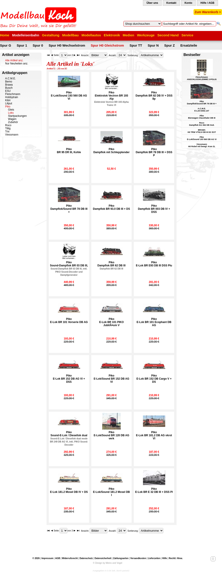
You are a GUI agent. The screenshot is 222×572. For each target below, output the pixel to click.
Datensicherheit (103, 558)
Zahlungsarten (120, 558)
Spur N (153, 45)
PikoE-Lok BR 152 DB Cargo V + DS (154, 378)
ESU (8, 91)
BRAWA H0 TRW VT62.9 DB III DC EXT (202, 131)
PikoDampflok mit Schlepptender (111, 151)
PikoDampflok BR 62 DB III (112, 265)
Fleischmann (12, 94)
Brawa (9, 84)
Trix (7, 131)
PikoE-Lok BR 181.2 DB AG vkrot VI (154, 435)
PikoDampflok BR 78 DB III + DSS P (154, 152)
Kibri (7, 100)
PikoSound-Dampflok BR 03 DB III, (69, 268)
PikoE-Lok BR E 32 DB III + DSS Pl (154, 490)
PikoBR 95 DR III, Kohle (69, 151)
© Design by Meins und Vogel (107, 563)
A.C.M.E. (10, 78)
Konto (188, 2)
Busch (8, 87)
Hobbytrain (11, 97)
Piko (7, 106)
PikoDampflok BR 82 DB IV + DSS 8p (154, 95)
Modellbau (70, 35)
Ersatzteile (188, 45)
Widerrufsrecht (70, 558)
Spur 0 (38, 45)
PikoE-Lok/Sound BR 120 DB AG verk (111, 435)
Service (187, 35)
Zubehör (13, 122)
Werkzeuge (146, 35)
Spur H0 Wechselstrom (67, 45)
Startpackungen (17, 115)
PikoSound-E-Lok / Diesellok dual (69, 438)
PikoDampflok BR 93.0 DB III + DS (111, 207)
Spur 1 (22, 45)
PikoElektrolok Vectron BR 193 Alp (111, 98)
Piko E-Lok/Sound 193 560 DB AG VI (202, 138)
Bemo (8, 81)
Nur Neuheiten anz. (16, 63)
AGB (57, 558)
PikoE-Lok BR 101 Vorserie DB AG (69, 320)
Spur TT (136, 45)
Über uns (152, 2)
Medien (128, 35)
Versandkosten (138, 558)
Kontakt (171, 2)
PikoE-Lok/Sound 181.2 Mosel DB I (111, 492)
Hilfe (164, 558)
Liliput (8, 103)
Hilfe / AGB (207, 2)
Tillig (7, 128)
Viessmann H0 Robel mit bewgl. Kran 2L (201, 145)
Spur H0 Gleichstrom (107, 45)
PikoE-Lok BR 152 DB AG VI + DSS (69, 378)
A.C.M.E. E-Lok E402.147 (201, 109)
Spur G (5, 45)
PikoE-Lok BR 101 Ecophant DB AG (154, 322)
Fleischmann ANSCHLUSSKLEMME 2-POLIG (202, 78)
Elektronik (112, 35)
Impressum (47, 558)
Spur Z (169, 45)
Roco (8, 125)
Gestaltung (50, 35)
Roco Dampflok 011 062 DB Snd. (201, 124)
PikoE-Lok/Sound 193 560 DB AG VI (69, 95)
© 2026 (36, 558)
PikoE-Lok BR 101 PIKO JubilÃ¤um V (111, 322)
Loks (11, 112)
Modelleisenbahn (25, 35)
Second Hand (168, 35)
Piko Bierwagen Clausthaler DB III (202, 117)
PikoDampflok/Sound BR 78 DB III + (69, 209)
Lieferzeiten (154, 558)
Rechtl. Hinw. (176, 558)
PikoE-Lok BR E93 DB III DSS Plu (154, 264)
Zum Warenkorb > (208, 12)
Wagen (12, 119)
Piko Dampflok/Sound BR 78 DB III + (202, 102)
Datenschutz (86, 558)
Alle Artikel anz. (14, 60)
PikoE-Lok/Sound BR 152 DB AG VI (111, 378)
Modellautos (91, 35)
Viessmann (11, 134)
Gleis (11, 109)
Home (4, 35)
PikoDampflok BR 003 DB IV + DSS (154, 209)
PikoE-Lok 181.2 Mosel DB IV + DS (69, 490)
